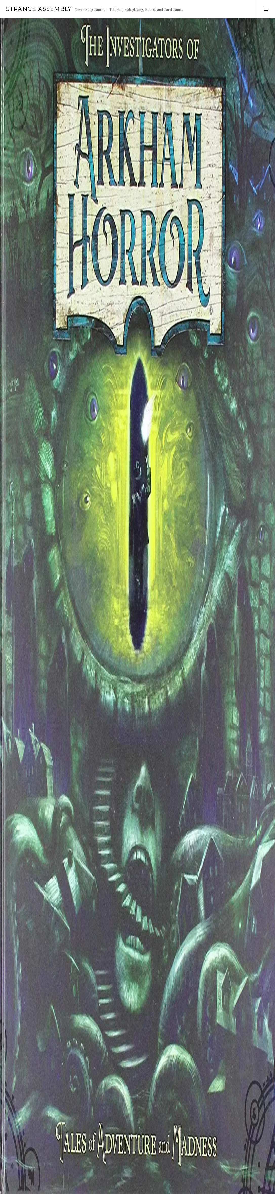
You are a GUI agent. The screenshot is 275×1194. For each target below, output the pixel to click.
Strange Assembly (39, 9)
